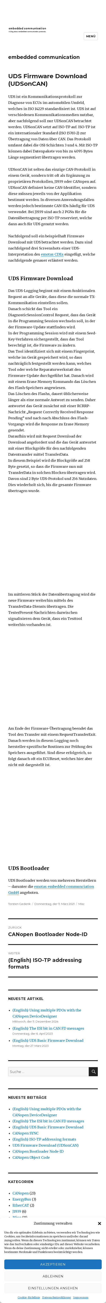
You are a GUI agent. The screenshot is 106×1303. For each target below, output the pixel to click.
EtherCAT (20, 939)
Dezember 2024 (25, 987)
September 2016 (25, 1151)
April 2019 (21, 1066)
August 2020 (23, 1030)
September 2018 (26, 1084)
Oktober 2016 (23, 1145)
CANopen (20, 927)
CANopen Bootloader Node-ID (38, 885)
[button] (99, 1223)
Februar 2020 (23, 1048)
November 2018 (25, 1078)
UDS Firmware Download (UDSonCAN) (45, 879)
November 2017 (25, 1115)
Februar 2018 (23, 1102)
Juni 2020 (20, 1042)
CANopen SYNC (25, 867)
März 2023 (21, 999)
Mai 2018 (20, 1096)
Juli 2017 (19, 1121)
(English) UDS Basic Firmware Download (47, 775)
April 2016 (21, 1169)
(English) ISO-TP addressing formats (44, 873)
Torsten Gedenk (19, 638)
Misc (81, 638)
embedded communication (44, 57)
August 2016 (22, 1157)
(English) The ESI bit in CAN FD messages (48, 762)
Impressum (80, 1297)
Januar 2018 (22, 1109)
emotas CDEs (52, 254)
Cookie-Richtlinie (29, 1297)
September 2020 (26, 1024)
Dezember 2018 (25, 1072)
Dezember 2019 (25, 1060)
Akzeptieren (53, 1264)
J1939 (16, 945)
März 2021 (21, 1018)
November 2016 (25, 1139)
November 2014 (25, 1175)
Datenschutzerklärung (56, 1297)
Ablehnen (53, 1276)
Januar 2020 (22, 1054)
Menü (90, 36)
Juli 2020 (20, 1036)
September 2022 (26, 1012)
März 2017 (21, 1133)
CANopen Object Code (31, 892)
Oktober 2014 (23, 1181)
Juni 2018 (20, 1090)
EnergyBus (21, 933)
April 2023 (21, 993)
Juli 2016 (19, 1163)
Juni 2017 (20, 1127)
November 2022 (25, 1005)
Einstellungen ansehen (53, 1288)
